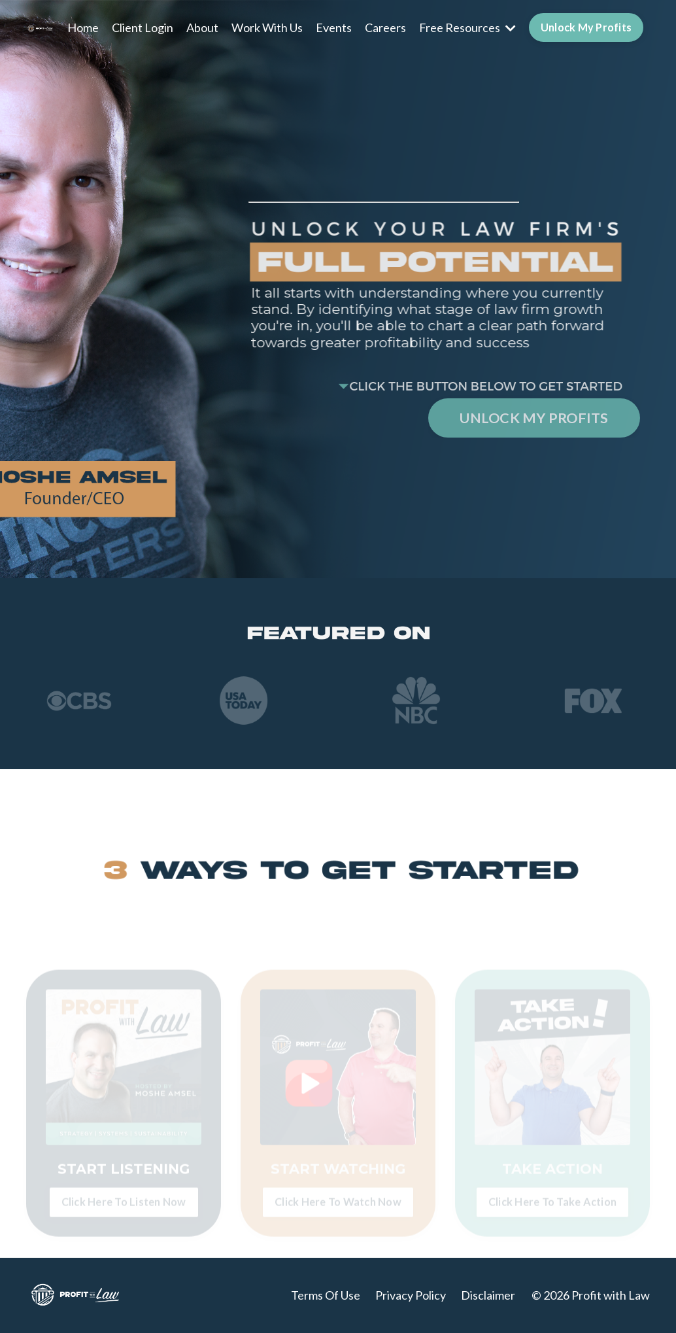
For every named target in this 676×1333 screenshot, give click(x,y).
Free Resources (467, 27)
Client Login (142, 27)
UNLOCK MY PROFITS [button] (534, 417)
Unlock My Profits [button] (586, 27)
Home (83, 27)
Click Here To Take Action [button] (552, 1209)
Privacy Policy (410, 1295)
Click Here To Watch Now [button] (338, 1209)
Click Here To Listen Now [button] (123, 1209)
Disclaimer (488, 1295)
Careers (385, 27)
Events (334, 27)
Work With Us (267, 27)
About (202, 27)
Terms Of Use (325, 1295)
